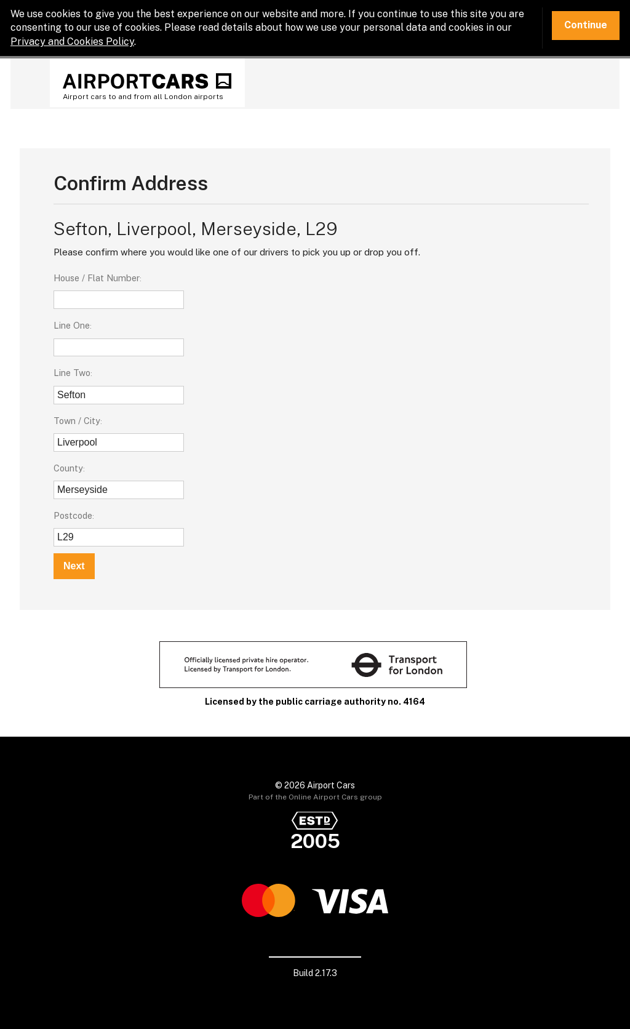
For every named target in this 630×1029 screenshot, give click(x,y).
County (68, 468)
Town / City (77, 420)
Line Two (72, 372)
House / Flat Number (97, 278)
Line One (72, 325)
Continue (585, 25)
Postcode (73, 515)
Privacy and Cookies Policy (72, 41)
